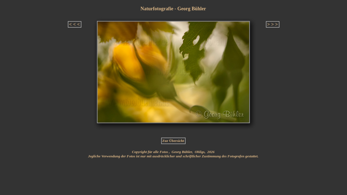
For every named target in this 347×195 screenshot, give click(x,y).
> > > (272, 24)
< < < (74, 24)
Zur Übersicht (173, 141)
